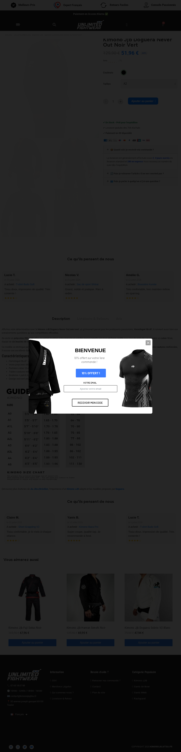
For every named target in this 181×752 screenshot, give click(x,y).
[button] (148, 342)
